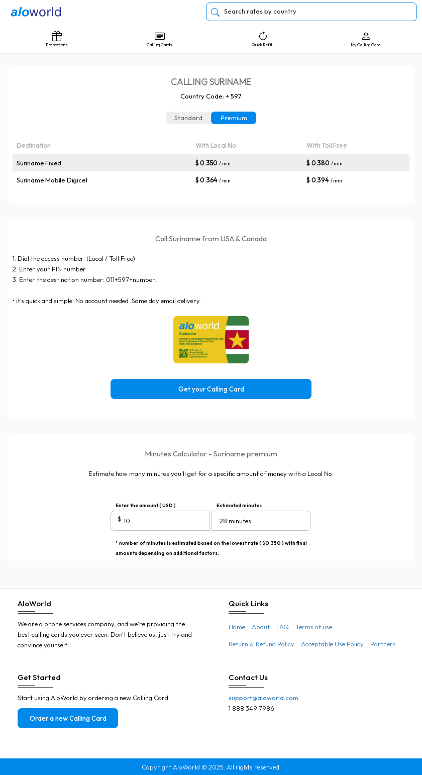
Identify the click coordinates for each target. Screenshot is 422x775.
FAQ (282, 627)
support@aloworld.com (263, 698)
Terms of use (313, 627)
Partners (383, 644)
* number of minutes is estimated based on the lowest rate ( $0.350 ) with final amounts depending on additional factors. (211, 544)
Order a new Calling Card (68, 718)
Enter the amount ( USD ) (146, 505)
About (261, 627)
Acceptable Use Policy (332, 644)
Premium (234, 118)
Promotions (56, 39)
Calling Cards (159, 39)
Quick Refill (262, 39)
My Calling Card (365, 39)
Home (237, 627)
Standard (188, 118)
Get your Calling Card (211, 389)
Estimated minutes (239, 505)
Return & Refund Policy (261, 644)
